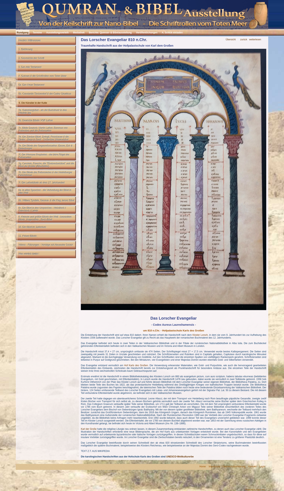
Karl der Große (88, 429)
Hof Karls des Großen (136, 365)
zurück (243, 39)
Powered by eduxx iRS (255, 490)
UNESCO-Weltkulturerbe (180, 456)
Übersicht (231, 39)
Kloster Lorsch (200, 335)
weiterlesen (255, 39)
